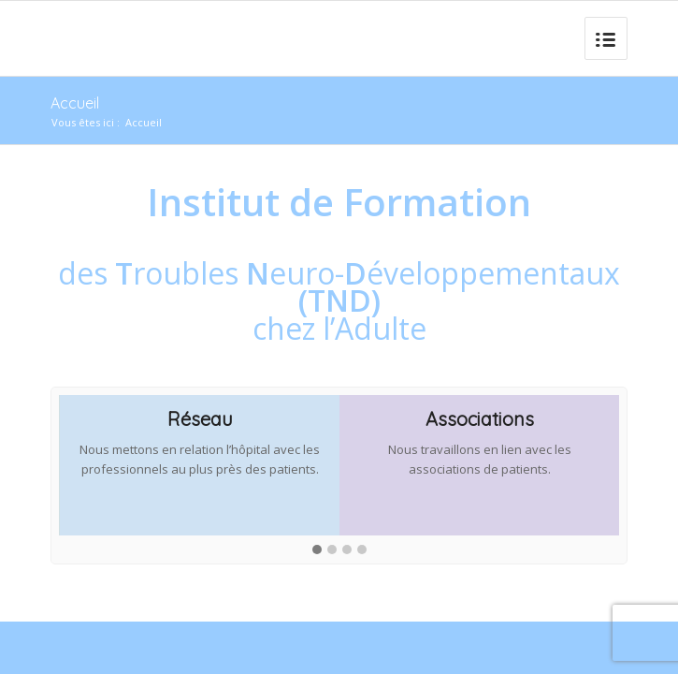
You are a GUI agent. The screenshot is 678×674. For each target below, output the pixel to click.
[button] (317, 550)
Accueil (74, 103)
